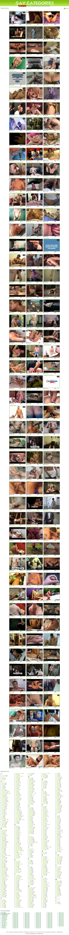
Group (30, 800)
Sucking (57, 806)
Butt (2, 894)
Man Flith (3, 926)
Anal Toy (3, 807)
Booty (3, 881)
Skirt (43, 906)
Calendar (3, 900)
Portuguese (45, 837)
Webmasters (53, 931)
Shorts (44, 900)
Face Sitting (17, 877)
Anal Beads (4, 796)
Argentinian (4, 813)
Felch (16, 885)
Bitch (2, 864)
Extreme (16, 872)
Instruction (31, 840)
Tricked (57, 848)
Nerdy (44, 783)
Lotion (30, 882)
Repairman (45, 862)
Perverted (44, 819)
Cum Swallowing (18, 815)
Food (16, 898)
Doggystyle (17, 843)
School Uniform (45, 882)
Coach (16, 792)
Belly (2, 856)
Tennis (57, 824)
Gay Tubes (4, 924)
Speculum (58, 786)
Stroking (57, 801)
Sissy (44, 903)
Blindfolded (4, 870)
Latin (30, 868)
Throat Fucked (58, 831)
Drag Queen (17, 852)
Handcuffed (31, 811)
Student (57, 803)
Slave (57, 773)
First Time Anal (18, 891)
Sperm (57, 787)
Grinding (30, 798)
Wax (57, 883)
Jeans (30, 851)
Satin (43, 880)
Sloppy (57, 775)
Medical (30, 898)
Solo (57, 782)
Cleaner (16, 787)
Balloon (3, 836)
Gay (29, 783)
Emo (16, 863)
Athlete (3, 825)
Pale (43, 809)
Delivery (16, 833)
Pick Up (44, 823)
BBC (2, 847)
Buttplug (3, 897)
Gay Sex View (4, 917)
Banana (3, 838)
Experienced (17, 871)
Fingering (17, 889)
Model (30, 906)
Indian (30, 836)
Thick (57, 827)
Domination (17, 844)
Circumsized (17, 782)
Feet (16, 884)
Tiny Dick (58, 837)
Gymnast (30, 804)
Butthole (3, 896)
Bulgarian (3, 891)
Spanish (57, 784)
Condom (16, 799)
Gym (30, 803)
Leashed (30, 871)
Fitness (16, 894)
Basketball (3, 845)
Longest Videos (26, 931)
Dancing (16, 828)
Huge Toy (30, 829)
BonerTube (58, 69)
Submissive (58, 805)
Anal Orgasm (4, 804)
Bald (2, 833)
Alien (2, 788)
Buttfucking (4, 895)
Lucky (30, 884)
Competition (17, 797)
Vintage (57, 875)
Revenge (44, 864)
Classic (16, 784)
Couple (16, 805)
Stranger (57, 796)
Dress (16, 853)
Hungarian (31, 831)
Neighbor (44, 782)
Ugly (57, 854)
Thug (57, 832)
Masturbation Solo (32, 896)
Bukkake (3, 890)
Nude (44, 786)
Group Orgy (31, 801)
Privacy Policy (39, 931)
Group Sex (31, 802)
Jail (29, 849)
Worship (57, 894)
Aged (3, 786)
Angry (3, 809)
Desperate (17, 835)
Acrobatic (3, 782)
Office (44, 792)
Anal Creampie (4, 797)
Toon (57, 842)
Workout (57, 893)
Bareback (3, 841)
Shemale (44, 897)
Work (57, 892)
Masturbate (31, 894)
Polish (44, 833)
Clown (16, 790)
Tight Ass (58, 836)
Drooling (16, 856)
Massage (30, 891)
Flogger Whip (17, 896)
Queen (44, 852)
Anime (3, 811)
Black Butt (3, 867)
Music (44, 778)
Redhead (44, 861)
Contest (16, 800)
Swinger (57, 812)
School (44, 881)
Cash (3, 905)
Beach (3, 849)
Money (30, 907)
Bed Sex (3, 853)
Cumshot (17, 818)
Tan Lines (58, 818)
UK (56, 855)
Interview (30, 843)
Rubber (44, 873)
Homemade (31, 824)
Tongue (57, 841)
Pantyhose (44, 810)
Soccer (57, 779)
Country (16, 804)
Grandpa (30, 796)
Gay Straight (31, 784)
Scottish (44, 883)
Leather (30, 872)
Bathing (3, 846)
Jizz (29, 854)
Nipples (44, 784)
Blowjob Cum (4, 875)
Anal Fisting (4, 799)
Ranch (44, 856)
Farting (16, 881)
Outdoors (44, 802)
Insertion (30, 839)
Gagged (30, 778)
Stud (57, 802)
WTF (57, 896)
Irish (30, 845)
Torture (57, 843)
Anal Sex (3, 806)
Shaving (44, 896)
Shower (44, 901)
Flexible (16, 895)
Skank (44, 904)
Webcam (57, 884)
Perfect (44, 815)
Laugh (30, 870)
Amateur (3, 790)
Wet (57, 887)
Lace (30, 866)
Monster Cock (45, 773)
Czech (16, 823)
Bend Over (3, 857)
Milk (29, 902)
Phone (44, 820)
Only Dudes (4, 925)
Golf (29, 794)
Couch (16, 803)
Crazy (16, 806)
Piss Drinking (45, 827)
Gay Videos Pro (4, 919)
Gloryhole (30, 791)
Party (43, 811)
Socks (57, 780)
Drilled (16, 855)
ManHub (24, 646)
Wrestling (58, 895)
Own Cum (44, 803)
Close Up (17, 789)
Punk (43, 849)
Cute (16, 822)
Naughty (44, 781)
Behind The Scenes (5, 855)
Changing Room (18, 776)
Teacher (57, 821)
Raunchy (44, 857)
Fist (16, 893)
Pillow (44, 826)
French (16, 906)
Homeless (31, 823)
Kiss (30, 862)
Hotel (30, 826)
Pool (43, 835)
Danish (16, 829)
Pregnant (44, 842)
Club (16, 791)
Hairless (30, 808)
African (3, 784)
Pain (43, 807)
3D (2, 777)
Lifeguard (30, 875)
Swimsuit (57, 811)
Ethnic (16, 867)
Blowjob (3, 874)
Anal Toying (4, 808)
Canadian (3, 901)
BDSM (3, 848)
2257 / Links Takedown (46, 931)
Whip (57, 888)
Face (16, 875)
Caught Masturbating (19, 773)
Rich (43, 865)
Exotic (16, 870)
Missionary (31, 904)
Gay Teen (30, 785)
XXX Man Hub (4, 914)
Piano (44, 822)
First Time (17, 890)
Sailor (44, 878)
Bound (3, 884)
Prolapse (44, 844)
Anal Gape (3, 802)
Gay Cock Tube (4, 923)
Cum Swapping (18, 816)
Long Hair (30, 881)
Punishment (45, 848)
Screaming (44, 884)
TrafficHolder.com (59, 931)
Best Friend (4, 858)
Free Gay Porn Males (6, 913)
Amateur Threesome (5, 793)
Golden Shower (32, 793)
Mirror (30, 903)
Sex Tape (44, 893)
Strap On (57, 797)
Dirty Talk (17, 840)
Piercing (44, 825)
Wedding (57, 885)
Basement (3, 844)
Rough (44, 871)
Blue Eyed (3, 877)
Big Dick (3, 862)
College (16, 794)
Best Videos (16, 931)
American (3, 794)
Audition (3, 826)
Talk (57, 816)
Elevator (16, 862)
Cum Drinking (17, 812)
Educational (17, 861)
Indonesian (31, 837)
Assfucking (4, 822)
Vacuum (57, 867)
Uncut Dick (58, 858)
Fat (15, 882)
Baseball (3, 843)
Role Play (44, 869)
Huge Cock (31, 827)
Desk (16, 834)
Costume (17, 802)
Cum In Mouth (17, 813)
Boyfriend (3, 885)
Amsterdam (4, 795)
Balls (2, 837)
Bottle (3, 883)
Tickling (57, 833)
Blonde (3, 872)
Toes (57, 838)
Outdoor (44, 801)
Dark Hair (17, 830)
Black (3, 866)
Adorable (3, 783)
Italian (30, 846)
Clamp (16, 783)
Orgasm (44, 798)
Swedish (57, 809)
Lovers (30, 883)
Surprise (57, 808)
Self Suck (44, 890)
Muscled (44, 777)
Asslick (3, 824)
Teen (57, 823)
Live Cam (30, 878)
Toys (57, 845)
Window (57, 891)
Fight (16, 887)
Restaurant (45, 863)
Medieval (30, 899)
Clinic (16, 788)
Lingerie (30, 877)
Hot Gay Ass (4, 922)
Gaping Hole (31, 781)
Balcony (3, 832)
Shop (43, 898)
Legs (30, 873)
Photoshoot (45, 821)
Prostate (44, 845)
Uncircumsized (59, 857)
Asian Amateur (4, 819)
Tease (57, 822)
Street (57, 798)
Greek (30, 797)
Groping (30, 799)
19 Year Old (4, 776)
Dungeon (17, 857)
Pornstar (44, 836)
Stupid (57, 804)
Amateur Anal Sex (5, 791)
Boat (2, 878)
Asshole (3, 823)
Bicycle (3, 859)
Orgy (43, 799)
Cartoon (3, 904)
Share (44, 894)
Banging (3, 839)
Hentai (30, 818)
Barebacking (4, 842)
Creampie (17, 807)
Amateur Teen (4, 792)
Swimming (58, 810)
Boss (2, 882)
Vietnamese (58, 874)
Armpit (3, 814)
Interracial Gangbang (33, 842)
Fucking (30, 773)
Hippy (30, 819)
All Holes (3, 789)
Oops (44, 796)
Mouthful (44, 775)
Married (30, 889)
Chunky (16, 780)
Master (30, 893)
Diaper (16, 836)
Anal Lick (3, 803)
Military (30, 901)
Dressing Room (18, 854)
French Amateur (18, 907)
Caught (3, 907)
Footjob (16, 902)
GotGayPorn (40, 24)
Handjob (30, 812)
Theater (57, 826)
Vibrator (57, 873)
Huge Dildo (31, 828)
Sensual (44, 891)
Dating (16, 831)
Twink (57, 851)
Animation (3, 810)
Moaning (30, 905)
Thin (57, 828)
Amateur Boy (4, 927)
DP (15, 851)
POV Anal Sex (45, 840)
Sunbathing (58, 807)
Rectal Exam (45, 860)
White (57, 889)
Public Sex (44, 847)
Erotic (16, 866)
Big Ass (3, 860)
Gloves (30, 792)
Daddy (16, 827)
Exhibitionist (17, 869)
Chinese (16, 778)
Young (57, 903)
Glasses (30, 790)
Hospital (30, 825)
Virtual (57, 877)
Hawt (30, 816)
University (58, 863)
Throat (57, 830)
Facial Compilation (18, 879)
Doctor (16, 842)
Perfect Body (45, 816)
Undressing (58, 861)
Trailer (57, 846)
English (16, 865)
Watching (58, 881)
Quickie (44, 853)
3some (3, 778)
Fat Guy (16, 883)
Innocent (30, 838)
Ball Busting (4, 834)
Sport (57, 789)
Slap (43, 907)
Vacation (57, 866)
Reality (44, 859)
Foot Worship (17, 900)
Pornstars (31, 931)
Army (3, 815)
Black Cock (4, 868)
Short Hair (44, 899)
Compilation (17, 798)
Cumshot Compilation (19, 819)
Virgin (57, 876)
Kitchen (30, 863)
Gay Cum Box (4, 918)
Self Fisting (45, 888)
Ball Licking (4, 835)
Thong (57, 829)
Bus (2, 892)
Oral (43, 797)
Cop (16, 801)
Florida (16, 897)
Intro (30, 844)
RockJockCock (23, 24)
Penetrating (45, 814)
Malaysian (31, 888)
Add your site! (15, 912)
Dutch (16, 858)
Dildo (16, 838)
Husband (30, 833)
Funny (30, 774)
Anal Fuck (3, 800)
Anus (2, 812)
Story (57, 794)
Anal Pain (3, 805)
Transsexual (58, 847)
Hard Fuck (31, 813)
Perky (44, 817)
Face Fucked (17, 876)
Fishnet (16, 892)
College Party (17, 795)
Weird (57, 886)
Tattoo (57, 820)
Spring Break (58, 791)
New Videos (21, 931)
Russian (44, 875)
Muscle (44, 776)
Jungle (30, 857)
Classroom (17, 785)
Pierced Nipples (45, 824)
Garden (30, 782)
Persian (44, 818)
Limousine (31, 876)
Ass (2, 820)
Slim (57, 774)
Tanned (57, 819)
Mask (30, 890)
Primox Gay (4, 921)
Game (30, 779)
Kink (30, 860)
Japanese (30, 850)
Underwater (58, 859)
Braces (3, 886)
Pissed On (44, 828)
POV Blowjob (45, 841)
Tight (57, 835)
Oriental (44, 800)
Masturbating (31, 895)
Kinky (30, 861)
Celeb (16, 774)
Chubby (16, 779)
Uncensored (58, 856)
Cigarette (17, 781)
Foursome (17, 905)
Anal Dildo (3, 798)
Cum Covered (17, 811)
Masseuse (31, 892)
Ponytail (44, 834)
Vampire (57, 869)
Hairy (30, 809)
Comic (16, 796)
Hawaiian (30, 815)
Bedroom (3, 854)
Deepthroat (17, 832)
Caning (3, 902)
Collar (16, 793)
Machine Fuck (31, 887)
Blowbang (3, 873)
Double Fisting (17, 848)
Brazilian (3, 887)
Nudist (44, 787)
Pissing (44, 829)
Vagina (57, 868)
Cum (16, 810)
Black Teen (4, 869)
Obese (44, 791)
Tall (56, 817)
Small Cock (58, 777)
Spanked (57, 785)
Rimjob (44, 867)
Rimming (44, 868)
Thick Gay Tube (4, 915)
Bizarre (3, 865)
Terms (35, 931)
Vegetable (58, 871)
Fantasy (16, 880)
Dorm (16, 846)
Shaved (44, 895)
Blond (3, 871)
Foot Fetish (17, 899)
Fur (29, 775)
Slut (57, 776)
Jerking (30, 852)
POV (43, 839)
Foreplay (16, 903)
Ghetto (30, 787)
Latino (30, 869)
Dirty (16, 839)
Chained (16, 775)
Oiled (43, 793)
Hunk (30, 832)
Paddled (44, 806)
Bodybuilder (4, 879)
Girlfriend (30, 788)
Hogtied (30, 820)
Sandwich (44, 879)
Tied (57, 834)
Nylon (44, 788)
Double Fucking (18, 849)
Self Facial (44, 887)
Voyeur (57, 878)
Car (2, 903)
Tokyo (57, 840)
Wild (57, 890)
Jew (29, 853)
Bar (2, 840)
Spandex (57, 783)
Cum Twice (17, 817)
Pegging (44, 813)
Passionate (45, 812)
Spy (57, 792)
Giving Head (31, 789)
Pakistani (44, 808)
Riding (44, 866)
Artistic (3, 817)
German (30, 786)
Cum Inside (17, 814)
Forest (16, 904)
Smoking (57, 778)
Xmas (57, 898)
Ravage (44, 858)
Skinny (44, 905)
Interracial (31, 841)
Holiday (30, 821)
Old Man (44, 794)
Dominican (17, 845)
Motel (44, 774)
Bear (2, 851)
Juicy (30, 856)
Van (57, 870)
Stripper (57, 800)
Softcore (57, 781)
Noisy (44, 785)
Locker (30, 880)
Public (44, 846)
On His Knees (45, 795)
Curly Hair (17, 820)
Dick (16, 837)
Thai (57, 825)
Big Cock (3, 861)
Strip (57, 799)
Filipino (16, 888)
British (3, 888)
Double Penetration (18, 850)
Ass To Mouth (4, 821)
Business (3, 893)
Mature (30, 897)
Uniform (57, 862)
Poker (44, 831)
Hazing (30, 817)
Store (57, 793)
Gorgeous (31, 795)
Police (44, 832)
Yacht (57, 901)
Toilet (57, 839)
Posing (44, 838)
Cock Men (4, 912)
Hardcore (30, 814)
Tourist (57, 844)
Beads (3, 850)
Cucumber (17, 809)
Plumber (44, 830)
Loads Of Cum (31, 879)
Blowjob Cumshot (5, 876)
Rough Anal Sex (45, 872)
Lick (29, 874)
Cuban (16, 808)
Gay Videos (4, 920)
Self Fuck (44, 889)
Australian (3, 827)
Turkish (57, 850)
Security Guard (45, 885)
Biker (2, 863)
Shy (43, 902)
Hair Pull (30, 807)
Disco (16, 841)
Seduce (44, 886)
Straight (57, 795)
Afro (2, 785)
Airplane (3, 787)
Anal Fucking (4, 801)
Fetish (16, 886)
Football (16, 901)
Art (2, 816)
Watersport (58, 882)
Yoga (57, 902)
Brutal (3, 889)
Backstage (3, 830)
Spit (57, 788)
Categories (11, 931)
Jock (30, 855)
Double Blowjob (18, 847)
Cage (3, 899)
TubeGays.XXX (4, 916)
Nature (44, 780)
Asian (3, 818)
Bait (2, 831)
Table (57, 815)
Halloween (31, 810)
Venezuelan (58, 872)
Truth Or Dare (58, 849)
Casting (3, 906)
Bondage (3, 880)
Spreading (58, 790)
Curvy (16, 821)
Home (30, 822)
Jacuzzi (30, 848)
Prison (44, 843)
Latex (30, 867)
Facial (16, 878)
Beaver (3, 852)
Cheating (17, 777)
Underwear (58, 860)
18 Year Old (4, 775)
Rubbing (44, 874)
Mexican (30, 900)
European (17, 868)
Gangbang (31, 780)
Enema (16, 864)
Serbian (44, 892)
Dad (16, 826)
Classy (16, 786)
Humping (30, 830)
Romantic (44, 870)
